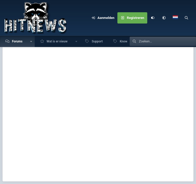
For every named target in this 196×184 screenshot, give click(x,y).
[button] (164, 18)
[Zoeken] (186, 18)
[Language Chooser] (175, 18)
